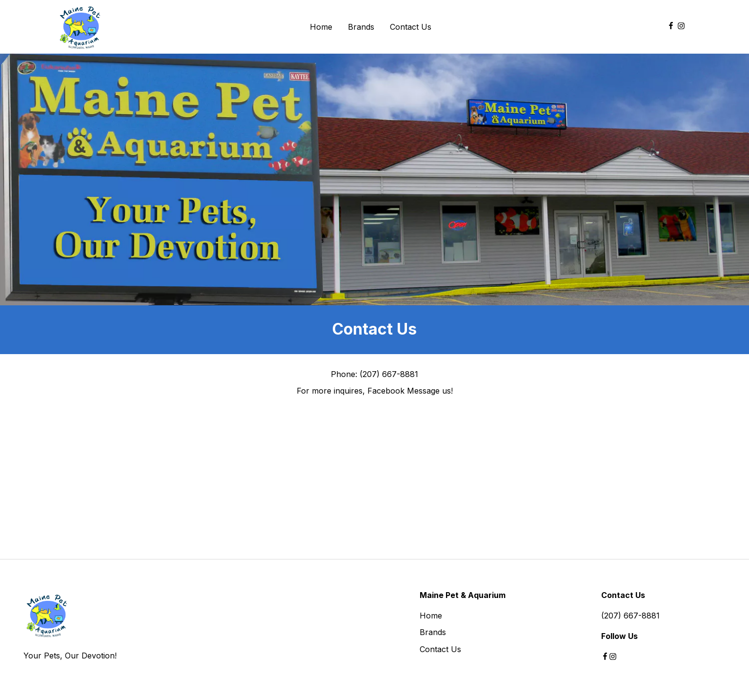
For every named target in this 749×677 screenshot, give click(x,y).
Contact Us (440, 649)
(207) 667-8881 (630, 615)
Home (431, 615)
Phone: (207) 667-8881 (374, 374)
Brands (433, 632)
